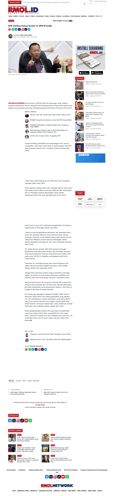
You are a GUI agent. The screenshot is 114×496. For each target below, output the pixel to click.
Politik (87, 96)
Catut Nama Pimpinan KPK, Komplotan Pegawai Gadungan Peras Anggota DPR (46, 2)
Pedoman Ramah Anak (53, 470)
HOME (10, 16)
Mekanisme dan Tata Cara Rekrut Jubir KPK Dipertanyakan (50, 339)
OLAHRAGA (66, 16)
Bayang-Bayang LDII (91, 82)
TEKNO (32, 16)
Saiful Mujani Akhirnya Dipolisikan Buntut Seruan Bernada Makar (23, 393)
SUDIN (24, 381)
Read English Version (60, 21)
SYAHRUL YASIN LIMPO (33, 381)
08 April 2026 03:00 (95, 96)
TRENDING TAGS (80, 193)
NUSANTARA (40, 16)
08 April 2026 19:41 (95, 106)
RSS (57, 472)
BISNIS (27, 16)
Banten (63, 491)
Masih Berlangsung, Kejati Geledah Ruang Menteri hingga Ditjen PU (60, 449)
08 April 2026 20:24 (96, 118)
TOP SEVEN (79, 78)
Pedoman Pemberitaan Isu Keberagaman (94, 470)
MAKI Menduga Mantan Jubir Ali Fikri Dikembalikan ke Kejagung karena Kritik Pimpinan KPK (49, 131)
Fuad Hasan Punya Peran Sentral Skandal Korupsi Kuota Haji (61, 460)
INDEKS (15, 16)
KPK (100, 204)
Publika (87, 84)
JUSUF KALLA (89, 204)
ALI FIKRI (18, 381)
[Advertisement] (40, 89)
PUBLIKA (58, 16)
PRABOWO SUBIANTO (100, 199)
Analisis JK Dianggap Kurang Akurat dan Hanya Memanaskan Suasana (95, 125)
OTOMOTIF (91, 16)
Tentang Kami (11, 470)
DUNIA (47, 16)
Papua (99, 491)
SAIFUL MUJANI (80, 204)
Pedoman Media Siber (36, 470)
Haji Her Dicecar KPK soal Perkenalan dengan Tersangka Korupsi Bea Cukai (28, 460)
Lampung (56, 491)
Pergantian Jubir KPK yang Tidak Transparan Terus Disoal (50, 334)
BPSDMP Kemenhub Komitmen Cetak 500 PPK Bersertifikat (50, 120)
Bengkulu (33, 491)
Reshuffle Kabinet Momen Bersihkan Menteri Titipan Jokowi (95, 145)
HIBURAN (84, 16)
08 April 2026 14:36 (95, 139)
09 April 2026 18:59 (95, 129)
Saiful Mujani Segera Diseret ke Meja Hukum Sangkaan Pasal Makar (95, 114)
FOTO (98, 16)
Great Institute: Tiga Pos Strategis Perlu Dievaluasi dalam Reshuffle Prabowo (95, 135)
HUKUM (52, 16)
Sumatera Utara (23, 491)
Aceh (14, 491)
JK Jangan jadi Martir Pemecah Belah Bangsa (95, 103)
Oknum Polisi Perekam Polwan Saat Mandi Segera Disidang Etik (61, 439)
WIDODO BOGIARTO (36, 346)
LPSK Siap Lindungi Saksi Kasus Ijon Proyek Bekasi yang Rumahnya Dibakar (27, 439)
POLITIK (21, 16)
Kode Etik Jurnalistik (71, 470)
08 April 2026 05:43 (96, 84)
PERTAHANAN (75, 16)
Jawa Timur (92, 491)
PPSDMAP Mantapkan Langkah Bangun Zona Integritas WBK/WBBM (49, 126)
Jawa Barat (72, 491)
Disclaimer (22, 470)
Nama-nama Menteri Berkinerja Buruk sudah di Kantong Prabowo (95, 93)
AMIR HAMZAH (90, 199)
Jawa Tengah (82, 491)
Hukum (11, 21)
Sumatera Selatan (45, 491)
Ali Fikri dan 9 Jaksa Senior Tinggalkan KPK (45, 136)
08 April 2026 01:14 (95, 148)
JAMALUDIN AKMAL (26, 35)
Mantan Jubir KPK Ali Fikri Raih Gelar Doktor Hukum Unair (50, 115)
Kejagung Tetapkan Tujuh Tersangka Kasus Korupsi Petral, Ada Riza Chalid (26, 449)
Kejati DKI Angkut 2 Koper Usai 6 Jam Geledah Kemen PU (56, 393)
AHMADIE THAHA (80, 199)
